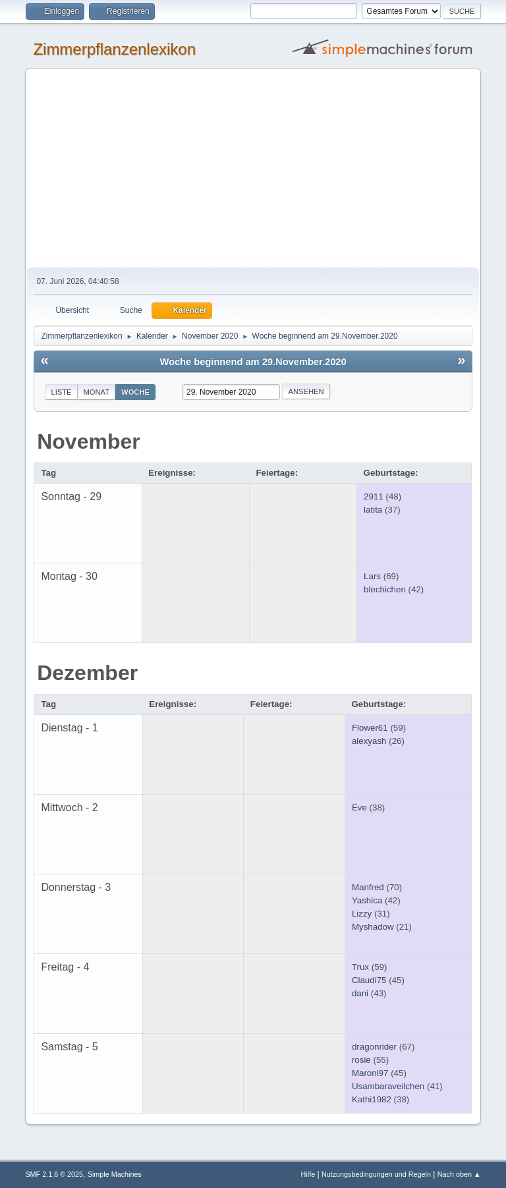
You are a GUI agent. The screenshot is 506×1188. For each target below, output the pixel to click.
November (88, 441)
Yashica (367, 900)
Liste (61, 392)
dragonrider (374, 1047)
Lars (372, 576)
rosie (361, 1060)
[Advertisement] (253, 168)
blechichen (385, 589)
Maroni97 (370, 1073)
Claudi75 (369, 980)
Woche (135, 392)
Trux (360, 967)
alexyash (369, 741)
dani (360, 993)
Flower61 (370, 728)
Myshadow (373, 927)
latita (373, 510)
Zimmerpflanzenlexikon (114, 49)
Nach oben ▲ (459, 1174)
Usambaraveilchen (388, 1086)
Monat (97, 392)
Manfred (368, 887)
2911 (373, 496)
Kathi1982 (371, 1099)
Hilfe (308, 1174)
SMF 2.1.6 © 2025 (54, 1174)
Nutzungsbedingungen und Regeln (376, 1174)
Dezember (87, 673)
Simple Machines (115, 1174)
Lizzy (362, 914)
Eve (359, 807)
